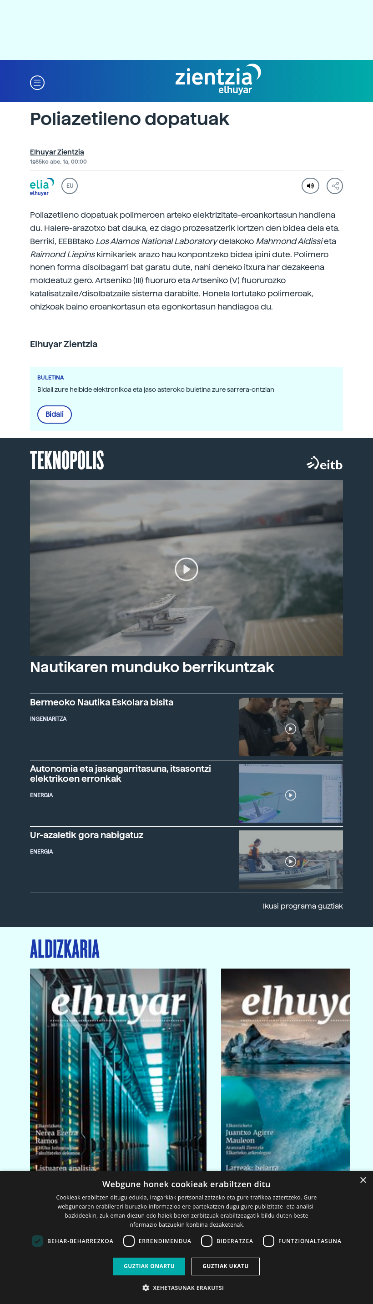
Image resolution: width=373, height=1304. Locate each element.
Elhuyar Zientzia (57, 152)
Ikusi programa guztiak (303, 906)
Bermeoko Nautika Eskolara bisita (101, 702)
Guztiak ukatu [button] (225, 1266)
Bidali (54, 414)
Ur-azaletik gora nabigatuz (86, 834)
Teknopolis (67, 459)
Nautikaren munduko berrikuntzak (152, 667)
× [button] (362, 1180)
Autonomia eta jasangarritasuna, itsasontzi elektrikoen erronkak (120, 773)
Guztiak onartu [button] (149, 1266)
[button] (37, 82)
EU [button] (69, 186)
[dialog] (186, 1237)
